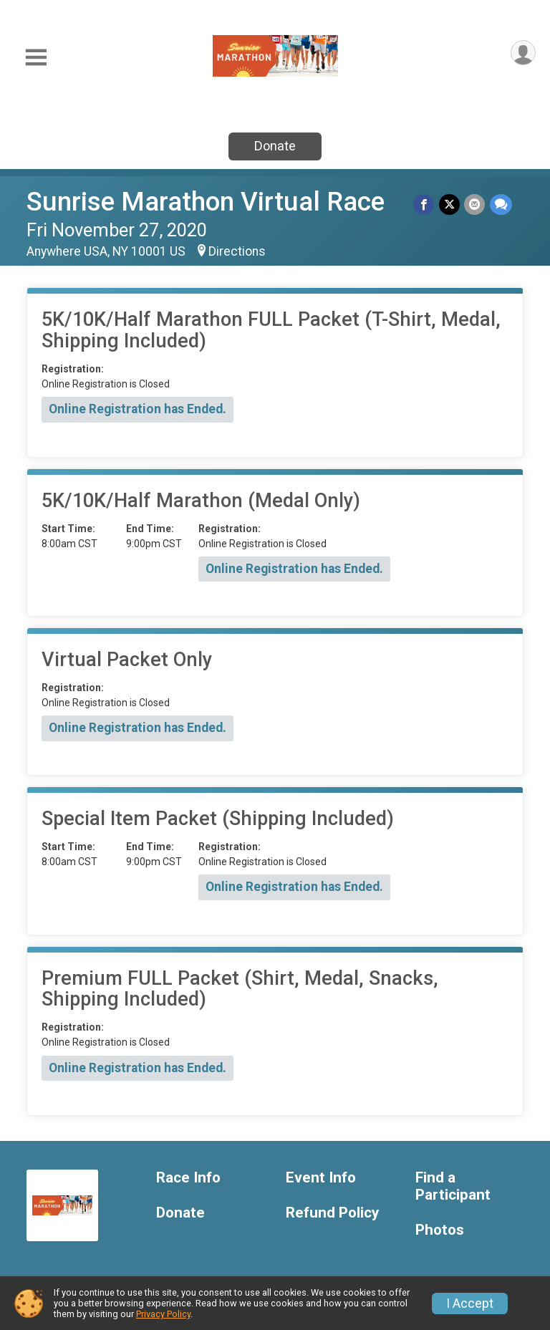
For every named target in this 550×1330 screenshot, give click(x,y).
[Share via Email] (475, 204)
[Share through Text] (501, 204)
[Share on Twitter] (450, 204)
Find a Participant (453, 1186)
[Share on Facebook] (425, 204)
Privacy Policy (163, 1314)
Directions (237, 251)
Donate (275, 145)
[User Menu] (522, 53)
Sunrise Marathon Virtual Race (205, 201)
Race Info (188, 1178)
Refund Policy (332, 1213)
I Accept (469, 1303)
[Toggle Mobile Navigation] (35, 57)
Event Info (321, 1178)
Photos (439, 1230)
